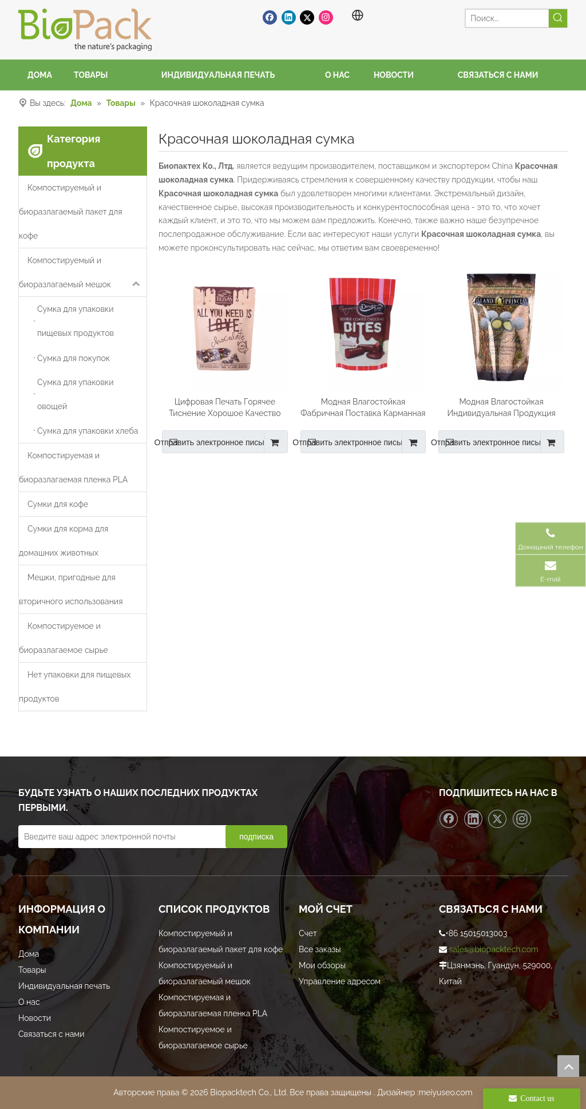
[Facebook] (270, 17)
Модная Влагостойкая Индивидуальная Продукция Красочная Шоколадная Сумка (501, 408)
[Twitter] (307, 17)
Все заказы (320, 949)
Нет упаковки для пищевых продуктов (74, 686)
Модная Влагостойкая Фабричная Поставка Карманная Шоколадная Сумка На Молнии (362, 408)
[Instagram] (326, 17)
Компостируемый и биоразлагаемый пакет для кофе (70, 211)
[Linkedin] (289, 17)
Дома (28, 954)
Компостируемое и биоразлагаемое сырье (63, 638)
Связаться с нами (51, 1034)
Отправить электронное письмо (217, 441)
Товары (32, 970)
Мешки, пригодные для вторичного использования (70, 589)
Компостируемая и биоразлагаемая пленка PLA (73, 467)
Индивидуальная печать (64, 986)
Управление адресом (340, 981)
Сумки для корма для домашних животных (63, 540)
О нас (29, 1002)
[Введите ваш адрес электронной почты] (132, 836)
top (568, 1066)
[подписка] (256, 836)
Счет (308, 933)
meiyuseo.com (445, 1092)
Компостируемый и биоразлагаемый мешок (82, 272)
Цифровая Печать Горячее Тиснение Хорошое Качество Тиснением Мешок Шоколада (224, 408)
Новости (34, 1018)
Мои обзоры (322, 965)
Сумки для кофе (57, 504)
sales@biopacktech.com (494, 949)
